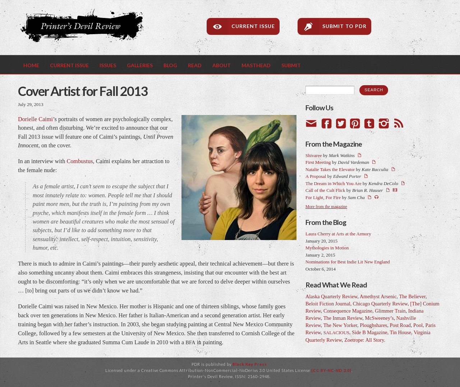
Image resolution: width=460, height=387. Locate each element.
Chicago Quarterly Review (380, 304)
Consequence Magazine (347, 311)
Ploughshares (373, 325)
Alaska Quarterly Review (331, 296)
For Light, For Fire (323, 197)
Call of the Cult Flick (325, 190)
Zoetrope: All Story (364, 340)
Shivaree (313, 155)
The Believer (412, 296)
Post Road (400, 325)
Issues (108, 65)
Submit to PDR (344, 26)
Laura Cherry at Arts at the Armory (338, 233)
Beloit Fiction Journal (327, 304)
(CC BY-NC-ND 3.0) (331, 370)
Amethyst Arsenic (378, 296)
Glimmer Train (390, 311)
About (221, 65)
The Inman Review (343, 318)
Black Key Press (250, 364)
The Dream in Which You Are (333, 183)
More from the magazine (326, 206)
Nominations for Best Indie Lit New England (347, 261)
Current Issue (253, 26)
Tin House (400, 332)
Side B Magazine (369, 332)
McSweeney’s (379, 318)
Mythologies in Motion (327, 247)
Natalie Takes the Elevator (330, 169)
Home (31, 65)
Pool (418, 325)
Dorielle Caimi (35, 119)
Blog (170, 65)
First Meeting (318, 162)
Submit (291, 65)
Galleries (140, 65)
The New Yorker (340, 325)
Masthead (256, 65)
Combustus (79, 161)
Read (195, 65)
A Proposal (315, 176)
